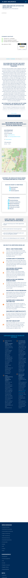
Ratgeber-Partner (5, 567)
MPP (3, 546)
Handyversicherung (5, 527)
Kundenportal (4, 556)
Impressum (4, 575)
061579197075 (11, 135)
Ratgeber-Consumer (6, 565)
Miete (3, 550)
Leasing (3, 548)
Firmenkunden (4, 542)
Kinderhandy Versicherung (7, 529)
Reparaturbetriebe (5, 569)
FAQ (3, 560)
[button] (25, 1)
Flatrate (3, 544)
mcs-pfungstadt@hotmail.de (14, 136)
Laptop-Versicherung (6, 533)
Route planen (9, 139)
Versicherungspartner (6, 558)
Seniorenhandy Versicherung (7, 531)
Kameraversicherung (6, 537)
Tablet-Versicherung (6, 535)
